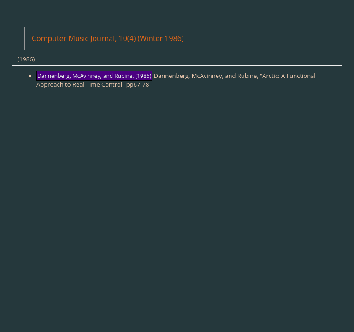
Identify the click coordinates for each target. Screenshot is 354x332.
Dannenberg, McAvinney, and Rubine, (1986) (94, 76)
